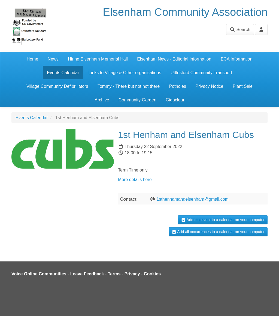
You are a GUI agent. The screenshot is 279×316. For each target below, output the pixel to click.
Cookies (152, 274)
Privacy (132, 274)
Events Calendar (63, 72)
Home (32, 59)
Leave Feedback (87, 274)
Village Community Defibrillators (57, 86)
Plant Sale (243, 86)
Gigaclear (175, 100)
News (53, 59)
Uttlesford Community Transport (201, 72)
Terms (114, 274)
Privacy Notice (209, 86)
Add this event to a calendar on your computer (223, 220)
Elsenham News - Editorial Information (174, 59)
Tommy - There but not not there (129, 86)
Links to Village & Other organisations (125, 72)
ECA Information (237, 59)
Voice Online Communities (38, 274)
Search (240, 29)
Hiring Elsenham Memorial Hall (98, 59)
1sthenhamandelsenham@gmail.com (193, 199)
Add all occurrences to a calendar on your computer (218, 232)
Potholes (177, 86)
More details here (135, 179)
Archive (102, 100)
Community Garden (137, 100)
